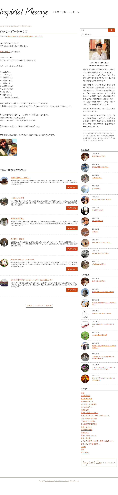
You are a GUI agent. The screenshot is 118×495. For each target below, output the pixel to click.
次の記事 (49, 306)
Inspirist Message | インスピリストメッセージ (57, 481)
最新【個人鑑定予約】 (99, 156)
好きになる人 (5, 52)
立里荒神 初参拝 (17, 239)
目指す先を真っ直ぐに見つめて (101, 199)
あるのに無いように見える (100, 253)
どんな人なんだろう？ (99, 264)
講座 (82, 393)
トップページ (39, 306)
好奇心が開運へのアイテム (100, 167)
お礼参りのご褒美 (17, 198)
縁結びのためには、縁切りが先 (22, 259)
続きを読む (72, 187)
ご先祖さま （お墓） (88, 421)
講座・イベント (86, 427)
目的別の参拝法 (24, 36)
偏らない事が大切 (97, 221)
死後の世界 (85, 410)
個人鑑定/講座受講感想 (89, 424)
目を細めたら (96, 188)
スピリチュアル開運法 (89, 404)
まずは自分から (97, 178)
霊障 (82, 449)
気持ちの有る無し (17, 218)
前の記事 (29, 306)
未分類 (83, 447)
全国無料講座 (85, 396)
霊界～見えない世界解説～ (90, 444)
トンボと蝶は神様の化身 (99, 335)
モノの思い (85, 452)
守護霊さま (85, 432)
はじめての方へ (86, 407)
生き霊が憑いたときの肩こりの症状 (103, 292)
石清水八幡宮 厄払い (20, 178)
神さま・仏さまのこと (36, 36)
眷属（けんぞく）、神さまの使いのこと (95, 416)
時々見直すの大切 (97, 210)
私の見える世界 (86, 399)
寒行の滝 (95, 231)
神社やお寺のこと (13, 36)
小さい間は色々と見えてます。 (101, 242)
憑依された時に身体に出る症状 (101, 313)
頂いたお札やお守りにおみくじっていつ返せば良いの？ (32, 280)
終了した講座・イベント (89, 413)
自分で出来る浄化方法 (89, 418)
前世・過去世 (85, 438)
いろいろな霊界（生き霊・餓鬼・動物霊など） (97, 441)
